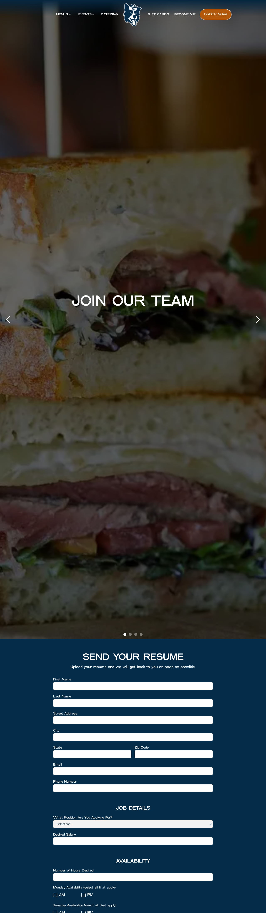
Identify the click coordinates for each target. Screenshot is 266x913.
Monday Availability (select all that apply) (84, 887)
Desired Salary (64, 834)
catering (109, 14)
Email (57, 764)
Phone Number (65, 781)
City (56, 730)
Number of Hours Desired (73, 870)
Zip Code (142, 747)
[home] (132, 14)
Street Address (65, 713)
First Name (62, 679)
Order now (215, 14)
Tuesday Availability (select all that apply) (84, 905)
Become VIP (185, 14)
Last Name (62, 696)
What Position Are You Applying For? (82, 817)
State (57, 747)
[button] (63, 14)
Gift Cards (158, 14)
